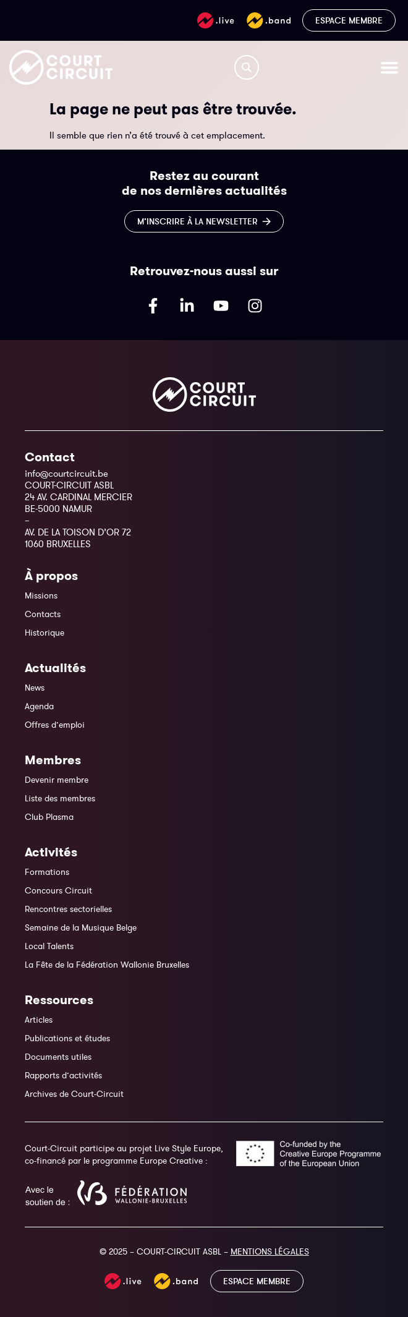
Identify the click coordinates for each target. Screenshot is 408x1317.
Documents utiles (58, 1056)
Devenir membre (56, 779)
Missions (41, 595)
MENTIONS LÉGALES (270, 1251)
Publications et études (67, 1038)
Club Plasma (49, 816)
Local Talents (49, 946)
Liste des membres (60, 798)
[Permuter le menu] (389, 67)
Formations (47, 871)
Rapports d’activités (63, 1075)
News (35, 687)
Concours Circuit (58, 890)
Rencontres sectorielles (68, 908)
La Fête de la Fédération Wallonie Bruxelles (107, 964)
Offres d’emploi (55, 724)
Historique (44, 632)
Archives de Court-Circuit (74, 1093)
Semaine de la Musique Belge (81, 927)
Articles (39, 1019)
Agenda (39, 706)
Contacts (43, 614)
